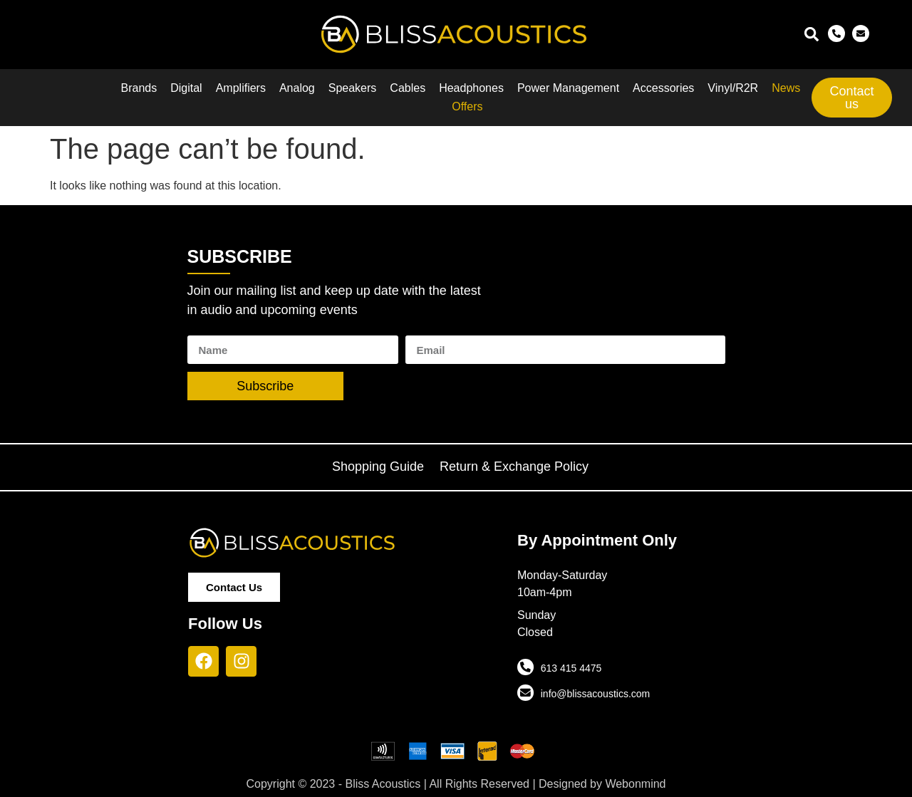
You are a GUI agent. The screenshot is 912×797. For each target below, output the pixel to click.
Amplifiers (241, 88)
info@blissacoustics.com (595, 693)
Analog (297, 88)
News (786, 88)
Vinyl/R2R (733, 88)
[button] (811, 34)
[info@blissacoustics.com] (525, 692)
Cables (407, 88)
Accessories (663, 88)
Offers (467, 106)
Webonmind (635, 784)
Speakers (352, 88)
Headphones (471, 88)
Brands (139, 88)
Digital (186, 88)
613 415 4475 (570, 668)
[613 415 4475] (525, 666)
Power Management (568, 88)
